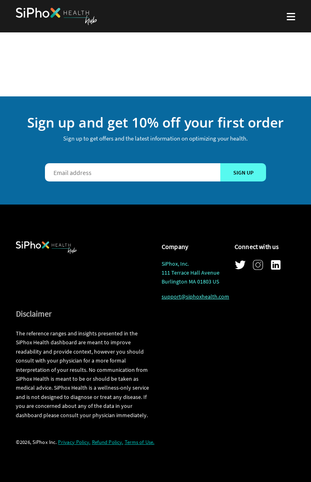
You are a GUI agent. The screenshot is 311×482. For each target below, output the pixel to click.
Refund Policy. (108, 442)
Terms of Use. (140, 442)
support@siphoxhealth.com (195, 296)
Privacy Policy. (74, 442)
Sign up (243, 172)
